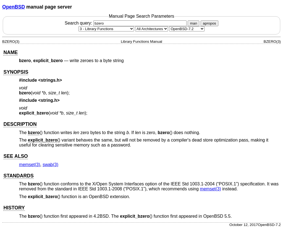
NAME (10, 52)
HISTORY (14, 208)
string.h (49, 100)
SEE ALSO (15, 156)
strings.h (50, 80)
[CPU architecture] (151, 28)
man (193, 23)
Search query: (126, 23)
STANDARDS (18, 176)
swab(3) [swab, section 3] (50, 164)
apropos (209, 23)
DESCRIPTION (19, 124)
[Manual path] (187, 28)
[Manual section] (106, 28)
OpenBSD (13, 7)
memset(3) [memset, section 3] (29, 164)
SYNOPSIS (15, 72)
